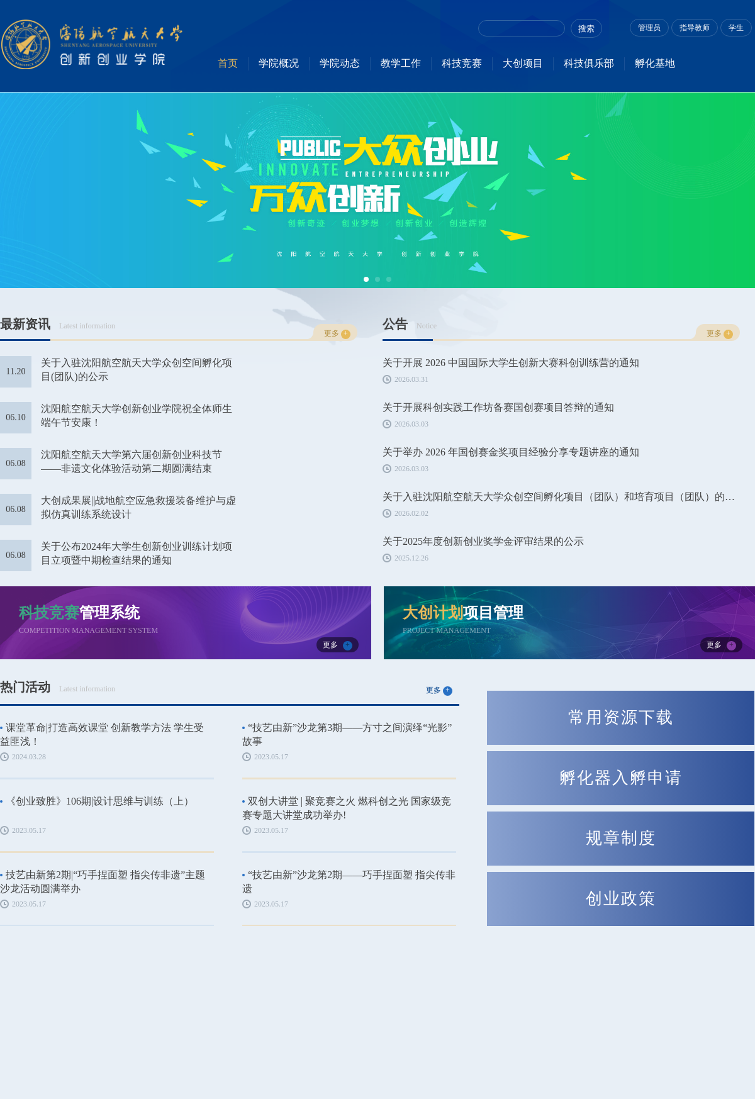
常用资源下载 (621, 717)
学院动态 (340, 63)
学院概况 (279, 63)
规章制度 (621, 838)
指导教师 (695, 27)
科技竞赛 (462, 63)
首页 (228, 63)
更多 (337, 334)
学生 (736, 27)
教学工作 (401, 63)
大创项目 (523, 63)
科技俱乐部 (589, 63)
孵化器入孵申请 (621, 778)
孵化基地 (655, 63)
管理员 (649, 27)
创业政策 (621, 899)
